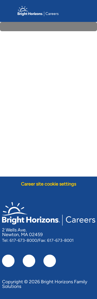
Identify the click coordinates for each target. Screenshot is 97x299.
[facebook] (8, 261)
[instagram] (49, 261)
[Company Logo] (38, 10)
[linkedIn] (29, 261)
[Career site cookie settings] (48, 184)
